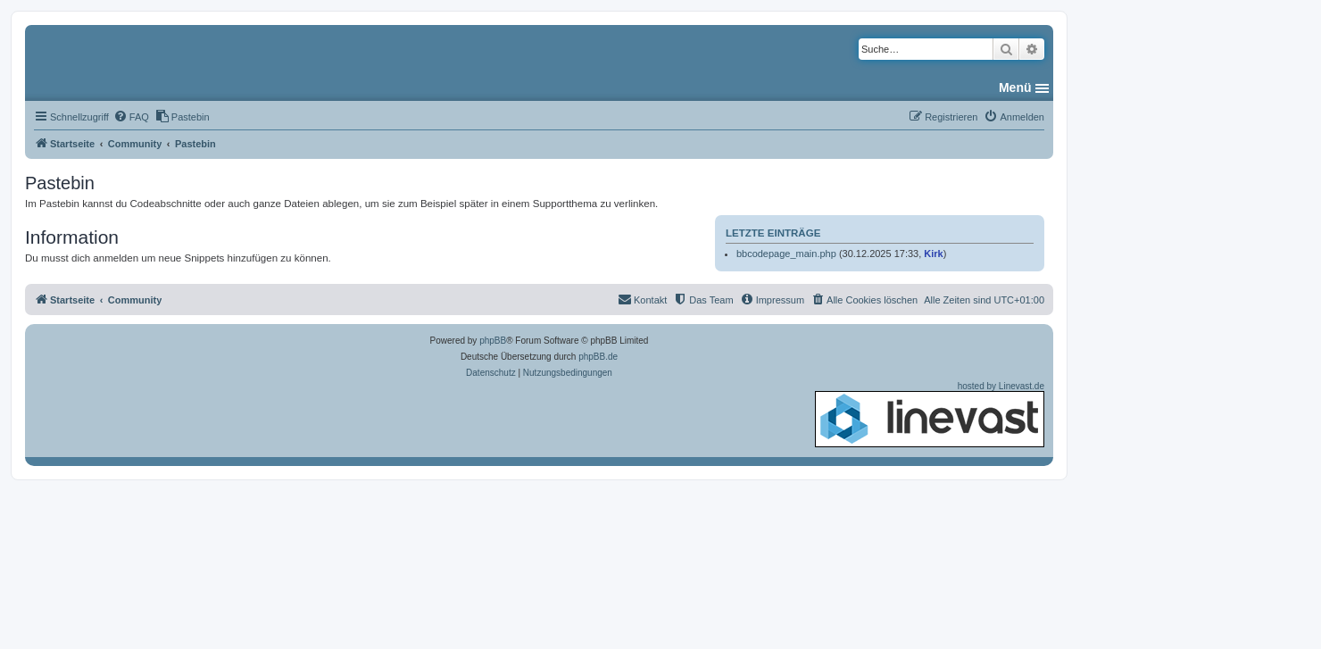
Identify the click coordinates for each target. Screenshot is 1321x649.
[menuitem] (131, 117)
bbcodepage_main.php (786, 253)
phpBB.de (598, 357)
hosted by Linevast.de (929, 414)
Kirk (933, 253)
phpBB (492, 340)
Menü (1015, 87)
